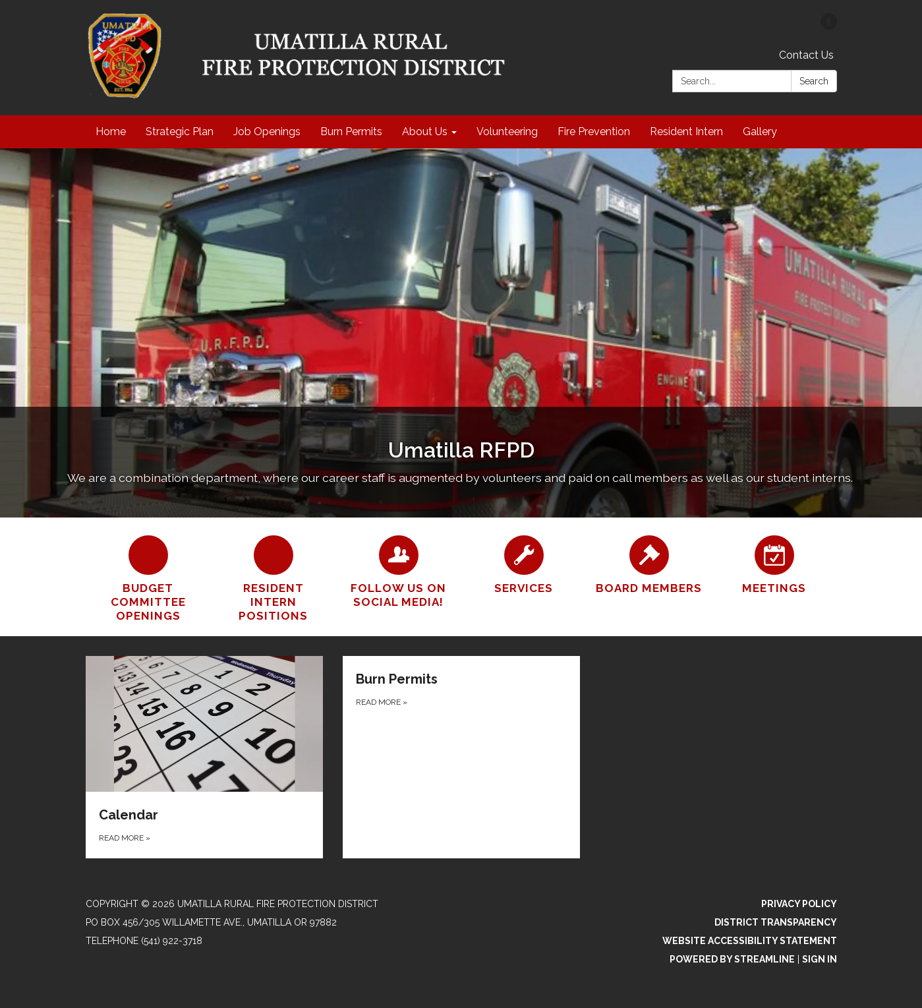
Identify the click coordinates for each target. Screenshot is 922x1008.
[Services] (524, 563)
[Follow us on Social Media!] (398, 570)
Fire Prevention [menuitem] (594, 131)
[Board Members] (649, 563)
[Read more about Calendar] (204, 757)
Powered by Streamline (732, 959)
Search (813, 81)
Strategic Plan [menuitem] (180, 131)
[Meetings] (774, 563)
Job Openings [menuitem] (267, 131)
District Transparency (775, 922)
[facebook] (829, 26)
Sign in (819, 959)
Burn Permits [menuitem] (351, 131)
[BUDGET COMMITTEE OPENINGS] (148, 577)
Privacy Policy (799, 904)
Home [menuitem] (111, 131)
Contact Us (806, 55)
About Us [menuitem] (424, 131)
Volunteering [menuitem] (507, 131)
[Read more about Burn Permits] (461, 757)
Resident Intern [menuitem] (686, 131)
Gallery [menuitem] (760, 131)
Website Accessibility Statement (749, 940)
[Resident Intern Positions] (273, 577)
